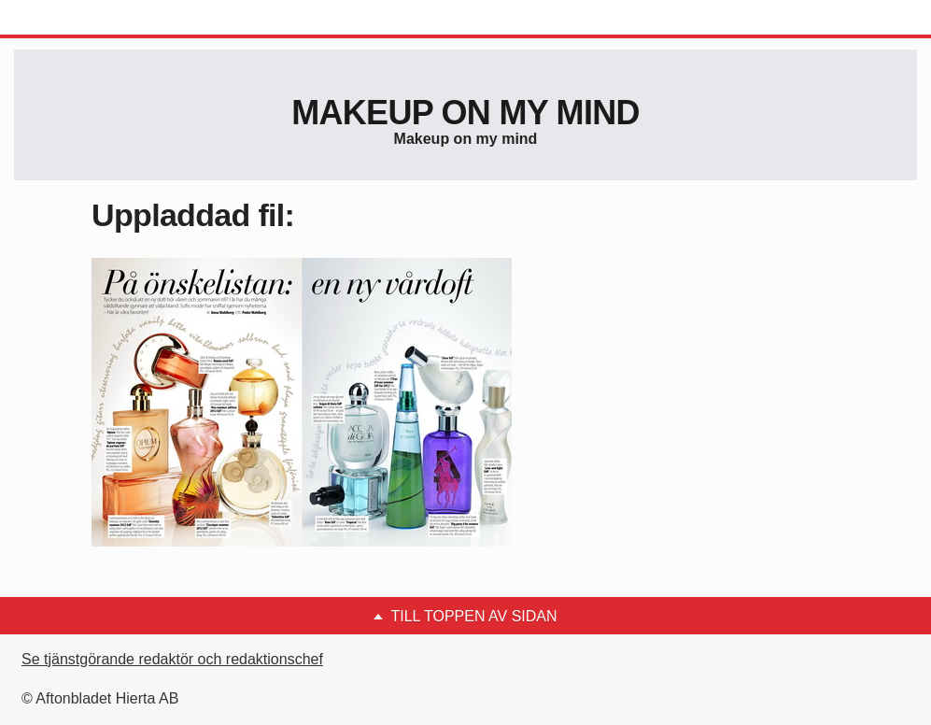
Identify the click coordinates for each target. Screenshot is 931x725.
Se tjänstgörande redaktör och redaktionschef (172, 659)
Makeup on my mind (465, 112)
